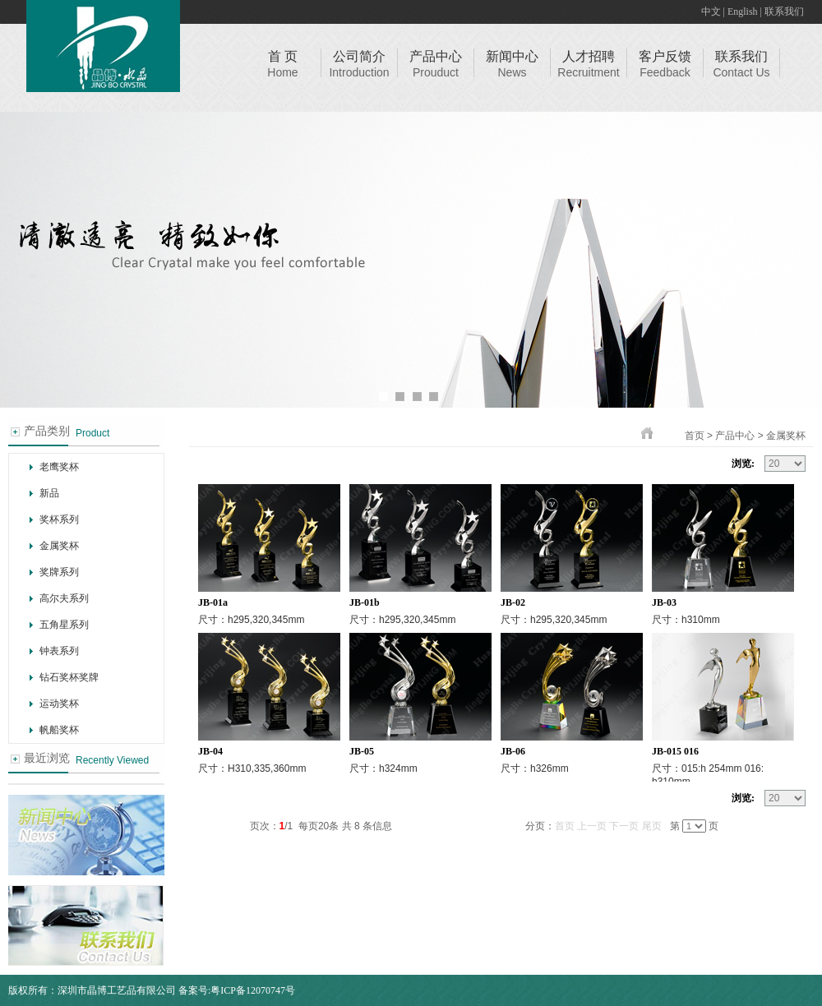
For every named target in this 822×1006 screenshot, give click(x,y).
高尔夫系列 (64, 598)
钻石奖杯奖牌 (69, 677)
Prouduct (436, 72)
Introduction (359, 72)
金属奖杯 (59, 545)
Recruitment (588, 72)
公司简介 (359, 56)
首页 (694, 435)
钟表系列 (59, 651)
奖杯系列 (59, 519)
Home (282, 72)
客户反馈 (665, 56)
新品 (49, 493)
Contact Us (741, 72)
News (511, 72)
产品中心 (435, 56)
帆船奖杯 (59, 730)
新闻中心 (512, 56)
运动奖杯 (59, 703)
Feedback (665, 72)
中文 (711, 11)
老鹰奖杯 (59, 467)
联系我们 (784, 11)
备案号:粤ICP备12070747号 (236, 990)
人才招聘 (588, 56)
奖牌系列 (59, 572)
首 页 (283, 56)
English (742, 11)
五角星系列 (64, 624)
